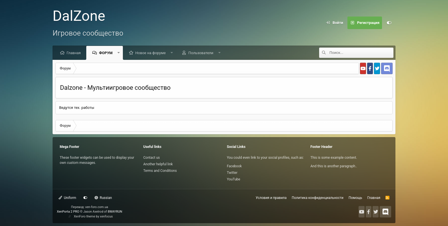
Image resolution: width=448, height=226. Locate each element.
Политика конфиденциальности (317, 198)
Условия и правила (271, 198)
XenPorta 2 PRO (68, 211)
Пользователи (200, 53)
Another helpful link (158, 164)
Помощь (355, 198)
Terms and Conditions (160, 171)
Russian (103, 198)
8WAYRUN (115, 211)
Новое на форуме (150, 53)
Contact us (151, 158)
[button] (119, 53)
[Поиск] (361, 53)
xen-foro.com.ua (96, 207)
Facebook (234, 166)
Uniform (67, 198)
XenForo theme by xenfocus (93, 216)
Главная (74, 53)
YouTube (233, 179)
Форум (106, 53)
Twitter (232, 173)
